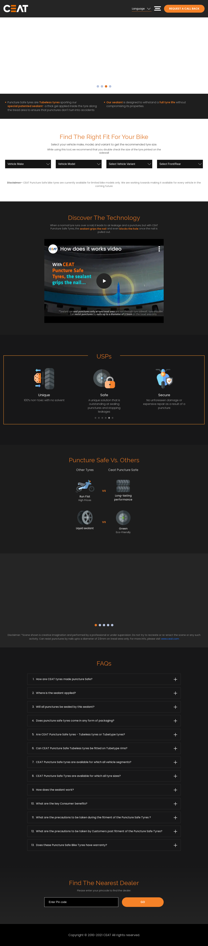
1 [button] (98, 86)
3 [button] (106, 86)
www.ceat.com (170, 638)
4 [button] (110, 86)
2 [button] (102, 86)
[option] (35, 387)
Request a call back (184, 9)
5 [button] (109, 418)
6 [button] (112, 418)
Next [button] (202, 55)
